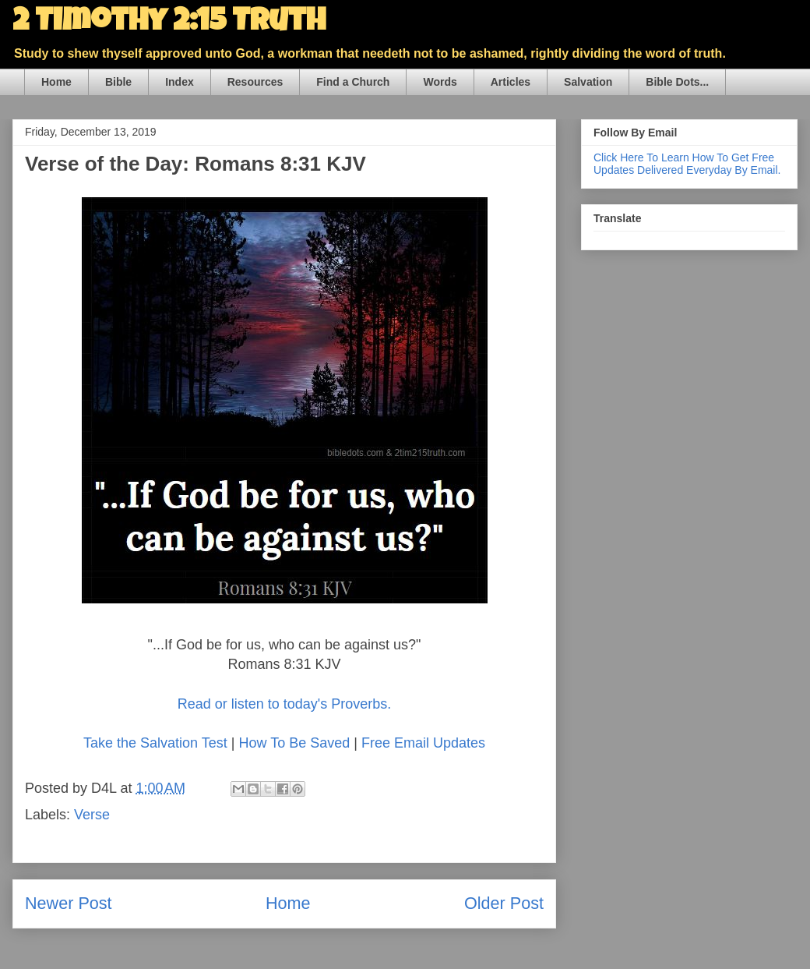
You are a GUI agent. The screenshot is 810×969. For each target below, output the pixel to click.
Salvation (588, 82)
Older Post (504, 903)
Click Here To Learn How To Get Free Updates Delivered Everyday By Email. (686, 163)
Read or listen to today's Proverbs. (285, 704)
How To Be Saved (294, 743)
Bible (118, 82)
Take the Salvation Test (155, 743)
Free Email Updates (423, 743)
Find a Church (352, 82)
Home (56, 82)
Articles (510, 82)
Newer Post (68, 903)
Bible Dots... (677, 82)
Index (179, 82)
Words (439, 82)
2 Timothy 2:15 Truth (169, 23)
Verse (92, 814)
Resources (255, 82)
